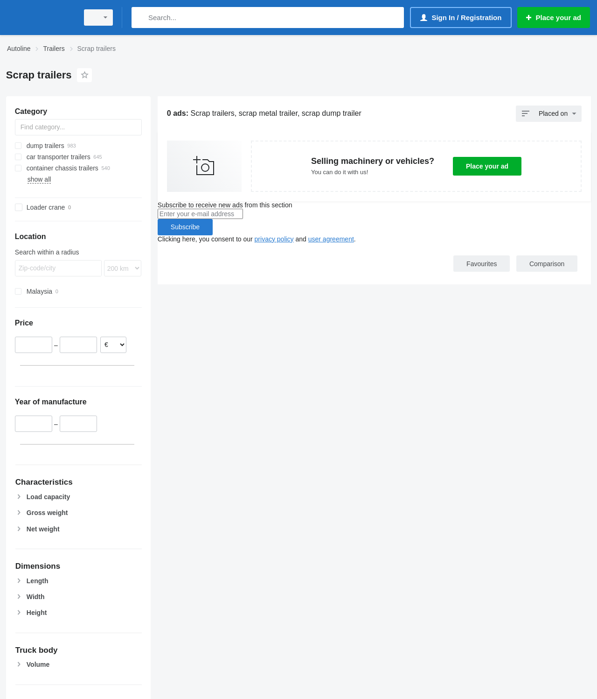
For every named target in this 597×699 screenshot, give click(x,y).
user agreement (331, 239)
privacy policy (274, 239)
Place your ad (487, 166)
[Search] (140, 17)
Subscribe (185, 227)
